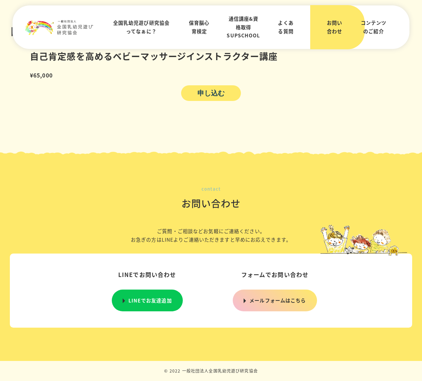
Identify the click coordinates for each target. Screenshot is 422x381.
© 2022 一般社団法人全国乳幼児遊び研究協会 (211, 371)
